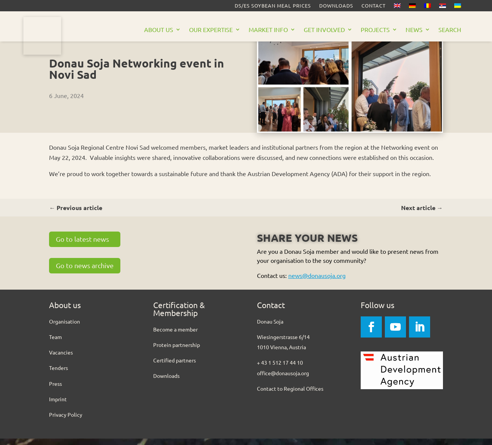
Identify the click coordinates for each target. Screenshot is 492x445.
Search (449, 30)
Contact (373, 6)
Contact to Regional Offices (290, 394)
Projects (375, 30)
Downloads (336, 6)
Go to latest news (82, 245)
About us (158, 30)
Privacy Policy (65, 420)
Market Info (268, 30)
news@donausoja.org (317, 281)
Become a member (175, 335)
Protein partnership (176, 351)
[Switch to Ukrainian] (457, 7)
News (414, 30)
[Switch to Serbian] (442, 7)
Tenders (58, 374)
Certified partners (174, 366)
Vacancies (61, 358)
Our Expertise (211, 30)
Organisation (64, 327)
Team (55, 343)
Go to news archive (85, 272)
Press (55, 390)
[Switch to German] (412, 7)
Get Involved (324, 30)
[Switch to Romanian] (427, 7)
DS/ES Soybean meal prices (273, 6)
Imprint (58, 405)
